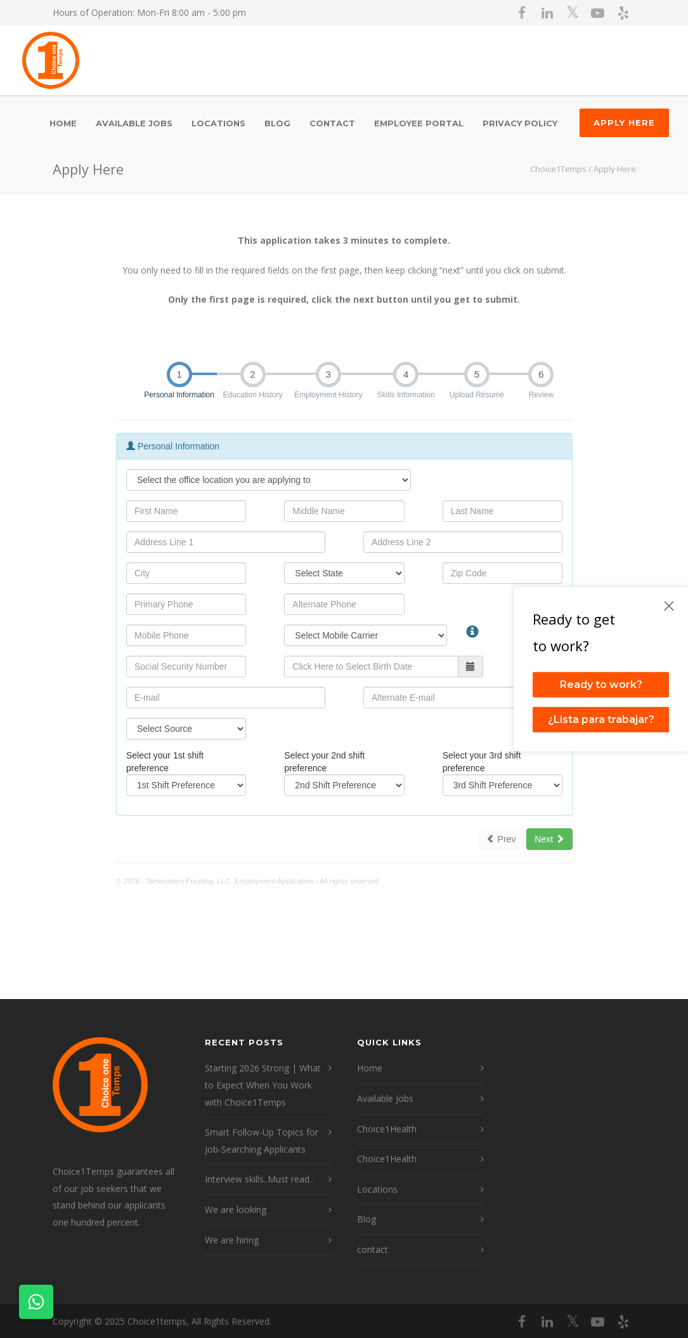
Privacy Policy (520, 123)
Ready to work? (601, 684)
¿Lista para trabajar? (601, 719)
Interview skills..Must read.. (259, 1179)
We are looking (235, 1209)
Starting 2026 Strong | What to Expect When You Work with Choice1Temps (263, 1085)
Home (63, 123)
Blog (277, 123)
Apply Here (624, 122)
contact (332, 123)
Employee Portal (419, 123)
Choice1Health (387, 1129)
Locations (218, 123)
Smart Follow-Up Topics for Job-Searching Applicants (261, 1140)
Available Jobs (134, 123)
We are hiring (232, 1240)
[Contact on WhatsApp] (36, 1302)
